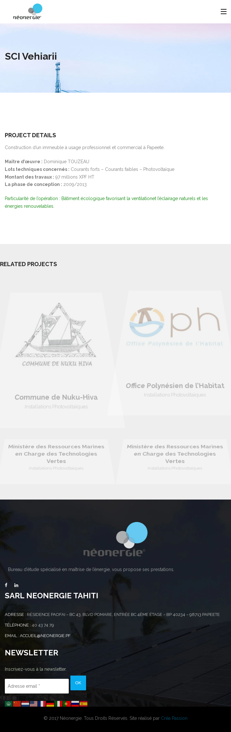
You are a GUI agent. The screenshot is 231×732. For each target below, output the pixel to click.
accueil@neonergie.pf (45, 635)
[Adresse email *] (37, 686)
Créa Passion (174, 718)
